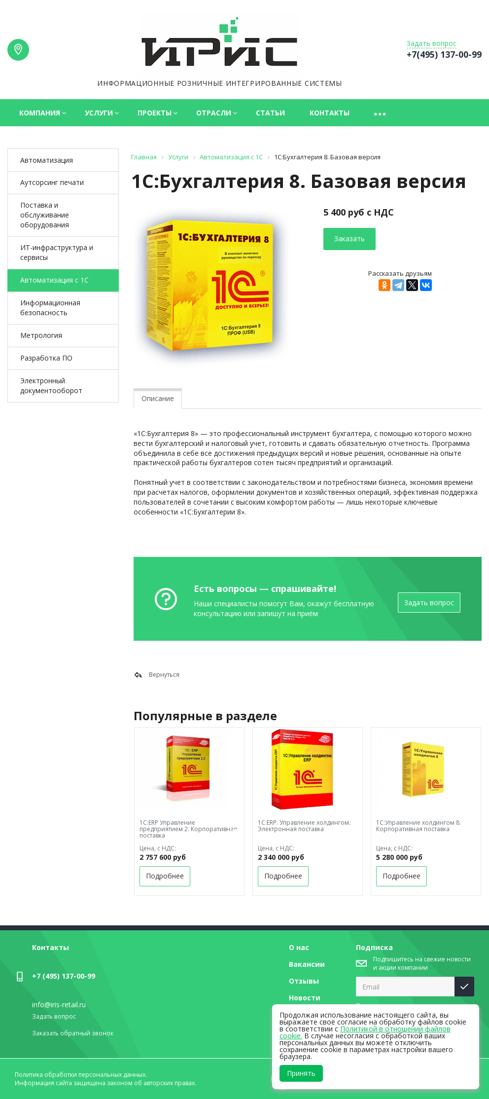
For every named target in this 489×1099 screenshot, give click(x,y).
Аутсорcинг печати (52, 182)
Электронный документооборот (51, 385)
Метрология (41, 335)
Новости (304, 997)
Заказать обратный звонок (72, 1033)
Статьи (270, 112)
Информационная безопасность (50, 307)
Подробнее (165, 875)
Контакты (329, 112)
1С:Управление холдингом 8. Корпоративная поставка (418, 825)
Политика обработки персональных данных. (81, 1074)
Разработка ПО (46, 358)
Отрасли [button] (213, 112)
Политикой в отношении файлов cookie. (365, 1032)
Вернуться (156, 674)
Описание (157, 398)
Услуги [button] (99, 112)
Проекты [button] (155, 112)
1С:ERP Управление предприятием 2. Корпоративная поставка (188, 829)
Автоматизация (46, 160)
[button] (381, 112)
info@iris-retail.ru (59, 1004)
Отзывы (304, 981)
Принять (301, 1073)
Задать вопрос (429, 602)
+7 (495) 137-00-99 (63, 976)
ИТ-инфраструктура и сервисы (56, 252)
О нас (299, 947)
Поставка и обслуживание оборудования (44, 214)
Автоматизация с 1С (54, 280)
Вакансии (307, 964)
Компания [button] (39, 112)
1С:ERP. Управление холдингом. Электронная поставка (304, 825)
